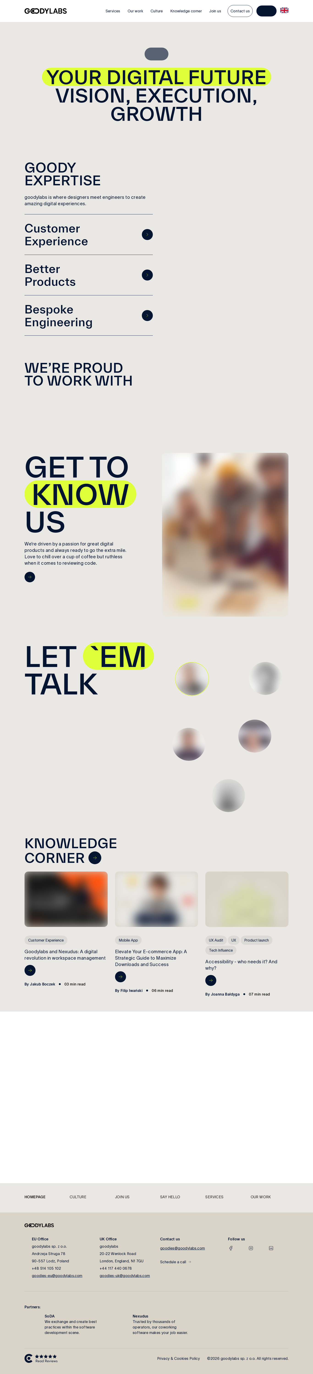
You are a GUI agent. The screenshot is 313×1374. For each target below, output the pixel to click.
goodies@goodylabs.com (182, 1248)
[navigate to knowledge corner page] (94, 857)
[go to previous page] (147, 234)
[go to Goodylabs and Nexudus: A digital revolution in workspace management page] (30, 970)
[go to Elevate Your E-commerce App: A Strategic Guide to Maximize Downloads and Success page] (120, 976)
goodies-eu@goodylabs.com (57, 1276)
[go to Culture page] (30, 577)
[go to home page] (46, 11)
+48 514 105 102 (46, 1268)
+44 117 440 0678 (116, 1268)
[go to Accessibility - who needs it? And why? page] (210, 980)
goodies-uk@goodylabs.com (125, 1276)
